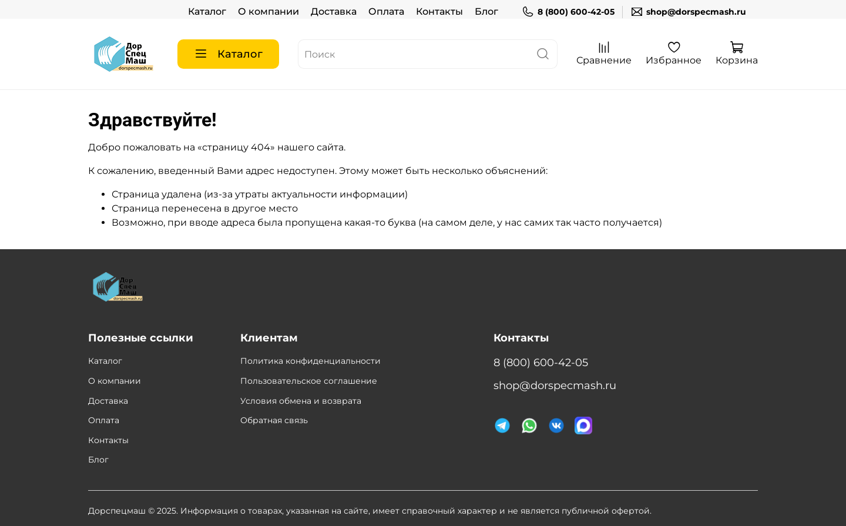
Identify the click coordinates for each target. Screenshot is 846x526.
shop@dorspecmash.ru (688, 12)
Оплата (386, 11)
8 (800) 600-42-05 (568, 12)
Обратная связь (274, 420)
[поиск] (543, 54)
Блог (486, 11)
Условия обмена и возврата (300, 401)
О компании (268, 11)
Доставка (334, 11)
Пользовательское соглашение (308, 381)
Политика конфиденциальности (310, 361)
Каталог (207, 11)
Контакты (439, 11)
